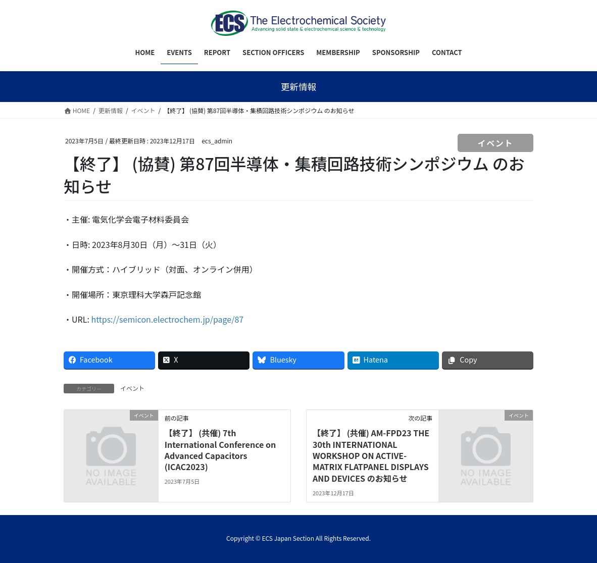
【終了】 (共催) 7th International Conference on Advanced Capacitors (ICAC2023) (220, 450)
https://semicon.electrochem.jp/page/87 (167, 319)
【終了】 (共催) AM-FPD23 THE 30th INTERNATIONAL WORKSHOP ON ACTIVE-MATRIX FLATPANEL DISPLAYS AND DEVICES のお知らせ (371, 455)
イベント (495, 143)
